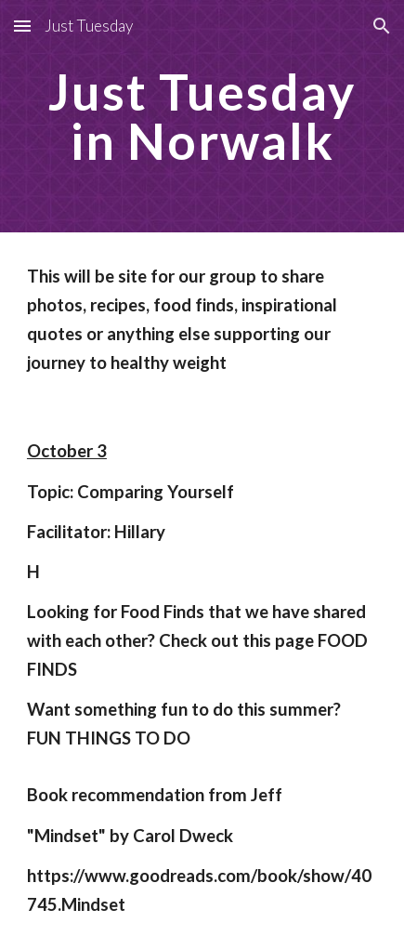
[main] (202, 116)
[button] (22, 25)
